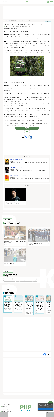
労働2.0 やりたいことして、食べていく (17, 167)
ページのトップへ (50, 399)
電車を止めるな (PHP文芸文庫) (16, 159)
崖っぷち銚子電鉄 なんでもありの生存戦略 (18, 175)
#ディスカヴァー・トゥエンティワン (26, 280)
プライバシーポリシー (6, 409)
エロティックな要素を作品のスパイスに (27, 128)
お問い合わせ (4, 406)
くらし (48, 21)
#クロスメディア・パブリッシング (9, 280)
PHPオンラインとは (6, 404)
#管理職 (35, 280)
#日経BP (17, 280)
